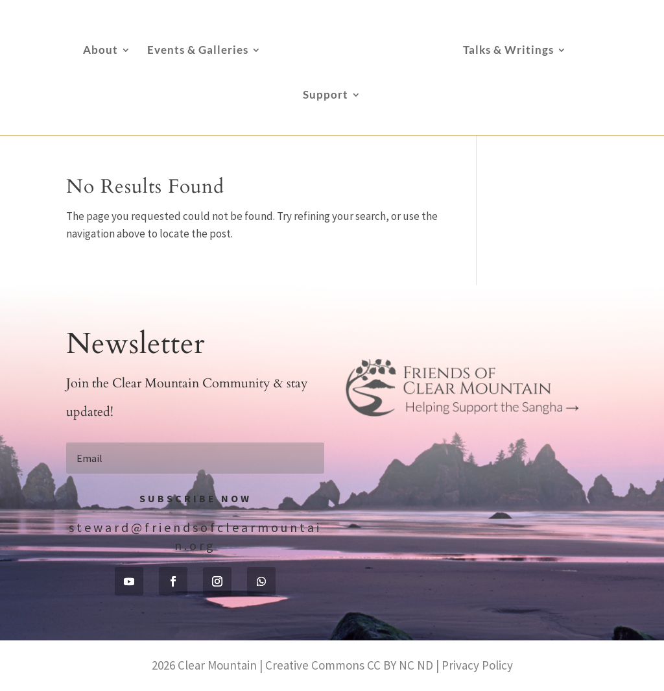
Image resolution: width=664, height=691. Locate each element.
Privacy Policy (477, 665)
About (100, 50)
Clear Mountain (217, 665)
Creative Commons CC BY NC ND (349, 665)
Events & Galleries (197, 50)
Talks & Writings (508, 50)
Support (325, 95)
